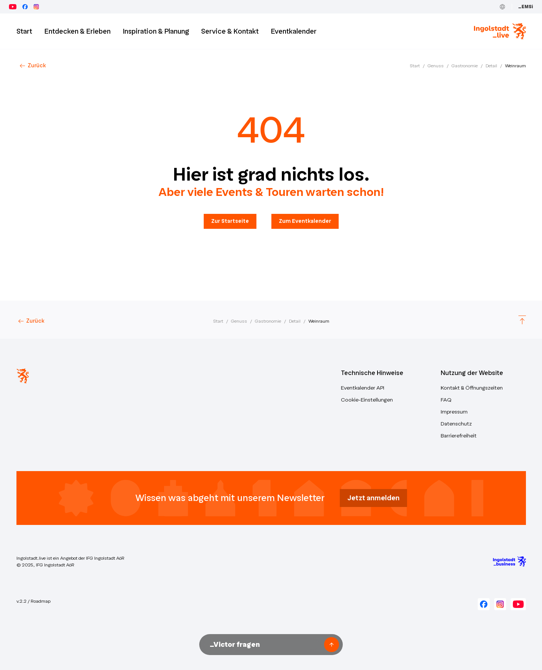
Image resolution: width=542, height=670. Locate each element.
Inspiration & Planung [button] (156, 31)
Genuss (436, 66)
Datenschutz (456, 424)
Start (415, 66)
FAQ (446, 400)
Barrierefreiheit (459, 436)
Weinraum (515, 66)
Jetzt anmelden (373, 498)
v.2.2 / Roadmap (33, 601)
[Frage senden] (331, 644)
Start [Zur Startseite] (24, 31)
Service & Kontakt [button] (230, 31)
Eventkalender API (362, 388)
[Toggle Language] (502, 6)
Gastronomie (465, 66)
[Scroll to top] (522, 321)
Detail (491, 66)
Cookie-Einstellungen (367, 400)
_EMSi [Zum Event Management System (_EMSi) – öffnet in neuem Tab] (525, 6)
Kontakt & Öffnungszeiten (472, 388)
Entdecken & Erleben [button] (77, 31)
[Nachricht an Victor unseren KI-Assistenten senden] (264, 644)
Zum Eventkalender (305, 221)
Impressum (454, 412)
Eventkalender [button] (294, 31)
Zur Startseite (230, 221)
